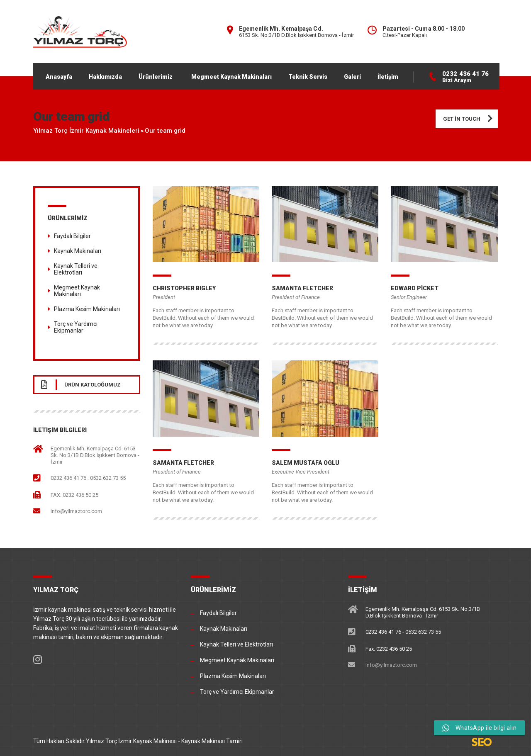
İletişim (388, 76)
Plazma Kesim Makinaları (87, 309)
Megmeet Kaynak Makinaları (231, 76)
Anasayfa (59, 76)
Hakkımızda (105, 76)
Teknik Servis (307, 76)
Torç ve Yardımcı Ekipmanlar (75, 327)
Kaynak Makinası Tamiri (212, 741)
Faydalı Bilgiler (72, 236)
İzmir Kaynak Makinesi (147, 741)
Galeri (352, 76)
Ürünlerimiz (156, 76)
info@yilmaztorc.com (76, 511)
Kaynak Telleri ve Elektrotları (75, 269)
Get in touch (470, 118)
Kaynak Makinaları (77, 251)
